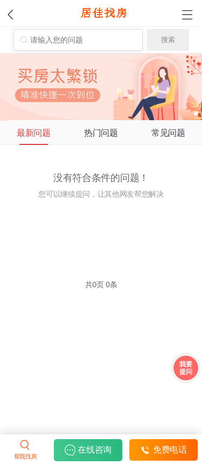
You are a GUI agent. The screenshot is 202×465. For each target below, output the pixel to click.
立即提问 (101, 228)
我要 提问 (185, 368)
